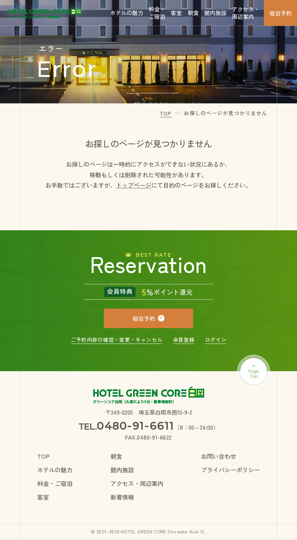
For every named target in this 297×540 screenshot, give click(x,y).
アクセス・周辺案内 (245, 12)
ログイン (216, 339)
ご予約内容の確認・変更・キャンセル (117, 339)
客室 (176, 12)
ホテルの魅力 (126, 12)
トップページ (133, 185)
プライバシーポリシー (230, 469)
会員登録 (184, 339)
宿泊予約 (280, 13)
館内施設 (215, 12)
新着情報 (122, 497)
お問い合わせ (218, 456)
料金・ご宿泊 (157, 12)
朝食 (193, 12)
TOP (43, 456)
